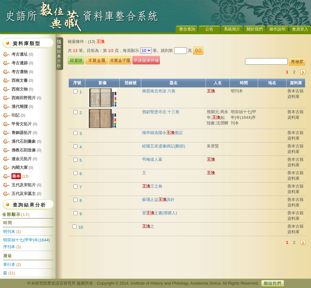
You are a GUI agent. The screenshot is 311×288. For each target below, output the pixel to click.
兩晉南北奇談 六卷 (159, 91)
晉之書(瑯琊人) (159, 213)
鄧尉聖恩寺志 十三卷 (161, 111)
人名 (218, 83)
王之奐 (152, 186)
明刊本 (9, 231)
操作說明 (277, 29)
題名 (173, 83)
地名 (272, 83)
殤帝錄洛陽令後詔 (162, 132)
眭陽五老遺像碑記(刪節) (163, 146)
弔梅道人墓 (152, 159)
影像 (103, 83)
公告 (209, 29)
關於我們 (255, 29)
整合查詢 (187, 29)
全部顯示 (16, 214)
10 (80, 227)
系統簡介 (232, 29)
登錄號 (130, 83)
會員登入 (300, 29)
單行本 (9, 264)
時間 (244, 83)
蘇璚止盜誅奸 (158, 199)
